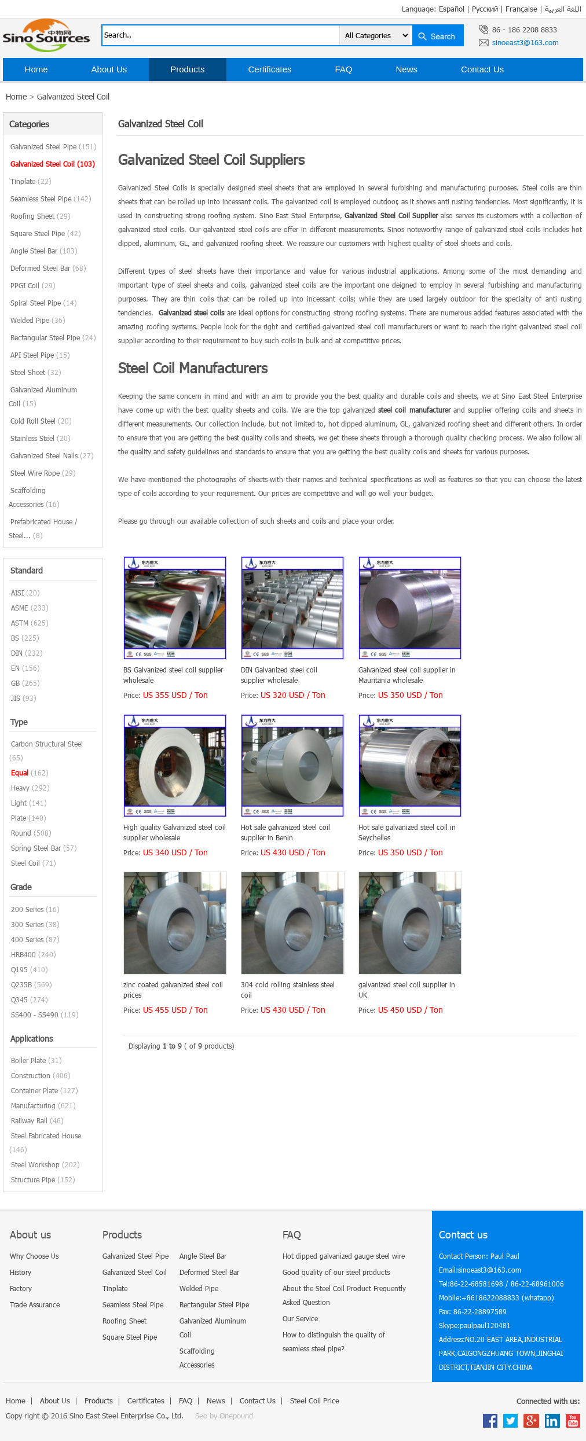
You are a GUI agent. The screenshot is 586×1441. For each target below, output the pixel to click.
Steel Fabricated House (46, 1135)
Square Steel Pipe (45, 233)
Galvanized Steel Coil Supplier (391, 215)
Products (187, 69)
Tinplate (31, 181)
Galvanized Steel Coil (52, 164)
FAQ (344, 69)
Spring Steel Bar (36, 848)
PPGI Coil (33, 285)
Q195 (19, 969)
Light (19, 803)
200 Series (27, 909)
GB (15, 683)
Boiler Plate (28, 1060)
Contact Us (482, 69)
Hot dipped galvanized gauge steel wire (344, 1256)
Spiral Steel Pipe (43, 303)
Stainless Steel (40, 438)
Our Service (300, 1318)
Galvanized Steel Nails (52, 455)
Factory (21, 1288)
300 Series (27, 924)
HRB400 (23, 954)
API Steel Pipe (40, 355)
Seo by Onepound (224, 1415)
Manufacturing (33, 1105)
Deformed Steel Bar (48, 268)
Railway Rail (29, 1120)
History (20, 1272)
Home (36, 69)
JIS (15, 698)
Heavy (20, 788)
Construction (30, 1075)
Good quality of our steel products (336, 1272)
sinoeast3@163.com (525, 42)
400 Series (27, 939)
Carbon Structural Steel (47, 744)
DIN (17, 653)
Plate (18, 818)
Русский (485, 8)
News (407, 69)
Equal (19, 773)
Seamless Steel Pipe (50, 198)
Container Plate (34, 1090)
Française (521, 8)
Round (21, 833)
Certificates (269, 69)
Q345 (19, 999)
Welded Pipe (37, 320)
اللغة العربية (563, 8)
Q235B (21, 984)
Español (451, 8)
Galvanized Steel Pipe (53, 146)
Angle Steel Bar (44, 251)
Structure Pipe (33, 1179)
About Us (109, 69)
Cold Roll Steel (41, 421)
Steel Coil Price (55, 92)
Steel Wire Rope (43, 473)
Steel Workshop (35, 1164)
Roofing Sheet (40, 216)
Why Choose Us (34, 1256)
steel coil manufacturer (414, 410)
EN (15, 668)
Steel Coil (25, 863)
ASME (19, 608)
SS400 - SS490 (34, 1014)
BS (15, 638)
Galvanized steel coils (191, 312)
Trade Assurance (35, 1304)
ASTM (19, 623)
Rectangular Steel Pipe (53, 337)
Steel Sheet (35, 372)
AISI (17, 593)
